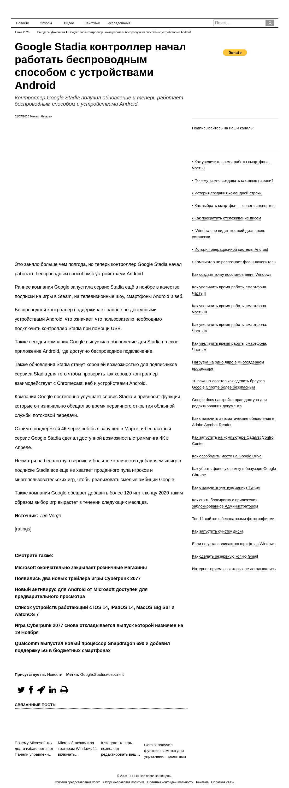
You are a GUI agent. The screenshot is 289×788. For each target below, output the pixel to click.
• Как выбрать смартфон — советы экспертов (233, 205)
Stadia (99, 674)
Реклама (202, 782)
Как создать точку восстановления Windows (232, 274)
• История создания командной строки (227, 193)
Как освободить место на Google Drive (227, 456)
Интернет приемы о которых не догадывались (234, 568)
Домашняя (58, 32)
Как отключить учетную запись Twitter (226, 487)
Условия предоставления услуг (77, 782)
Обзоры (46, 23)
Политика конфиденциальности (170, 782)
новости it (115, 674)
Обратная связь (222, 782)
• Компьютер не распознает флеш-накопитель (234, 262)
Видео (69, 23)
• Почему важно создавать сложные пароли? (233, 180)
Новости (22, 23)
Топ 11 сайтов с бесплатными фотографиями (233, 518)
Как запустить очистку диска (218, 531)
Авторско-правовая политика (124, 782)
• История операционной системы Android (230, 249)
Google (86, 674)
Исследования (117, 23)
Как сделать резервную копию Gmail (225, 556)
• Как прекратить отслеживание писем (226, 218)
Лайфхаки (92, 23)
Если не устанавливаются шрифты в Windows (234, 543)
